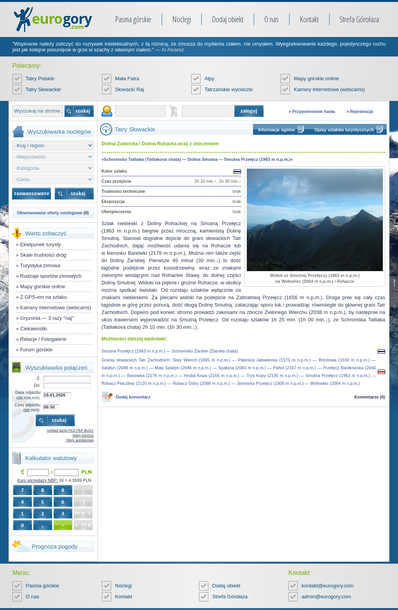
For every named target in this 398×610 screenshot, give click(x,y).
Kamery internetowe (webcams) (329, 89)
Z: (38, 378)
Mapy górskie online (316, 78)
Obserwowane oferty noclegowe (49, 212)
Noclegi (181, 19)
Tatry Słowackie (43, 89)
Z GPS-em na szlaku (43, 297)
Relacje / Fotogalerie (43, 339)
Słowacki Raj (129, 89)
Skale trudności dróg (43, 255)
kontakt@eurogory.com (328, 586)
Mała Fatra (127, 78)
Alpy (209, 78)
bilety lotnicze (83, 435)
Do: (37, 385)
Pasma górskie (133, 19)
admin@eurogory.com (326, 596)
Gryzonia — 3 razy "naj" (47, 318)
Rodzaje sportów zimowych (51, 276)
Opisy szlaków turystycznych (344, 129)
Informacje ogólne (276, 129)
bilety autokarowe (80, 440)
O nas (271, 19)
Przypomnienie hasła (313, 111)
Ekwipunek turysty (40, 244)
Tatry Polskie (40, 78)
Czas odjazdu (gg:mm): (27, 407)
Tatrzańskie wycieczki (228, 89)
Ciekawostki (33, 328)
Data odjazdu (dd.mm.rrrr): (27, 395)
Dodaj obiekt (227, 19)
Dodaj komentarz (133, 397)
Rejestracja (361, 111)
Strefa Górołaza (359, 19)
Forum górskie (36, 350)
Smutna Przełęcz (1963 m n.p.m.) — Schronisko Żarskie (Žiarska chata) (169, 351)
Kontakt (309, 19)
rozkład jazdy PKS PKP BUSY (70, 430)
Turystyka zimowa (40, 265)
